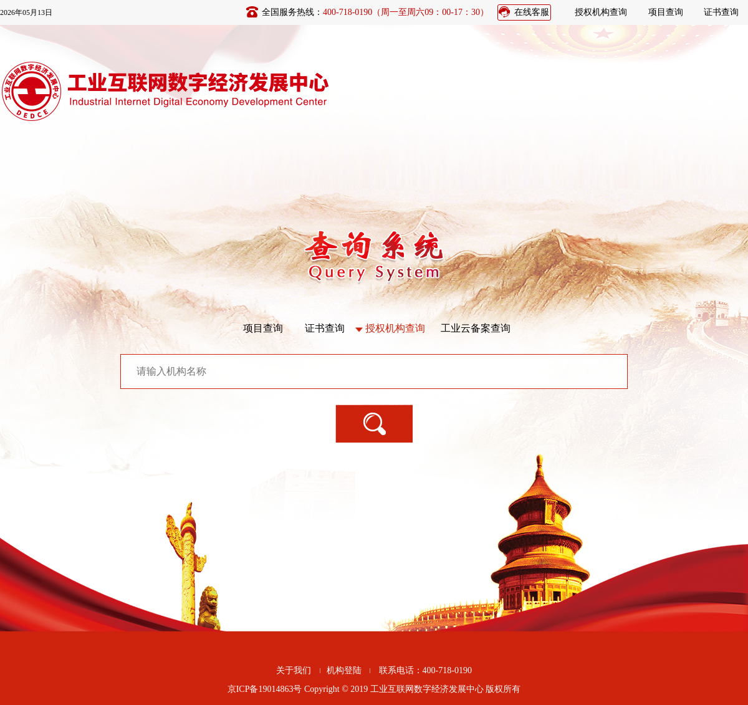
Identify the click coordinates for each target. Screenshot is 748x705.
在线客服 (531, 12)
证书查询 (721, 12)
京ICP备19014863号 (265, 689)
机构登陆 (344, 670)
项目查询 (665, 12)
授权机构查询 (601, 12)
